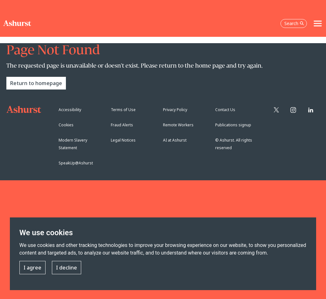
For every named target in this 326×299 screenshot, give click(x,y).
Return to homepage (36, 83)
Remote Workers (178, 125)
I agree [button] (32, 267)
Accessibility (70, 109)
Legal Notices (123, 140)
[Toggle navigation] (318, 23)
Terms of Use (123, 109)
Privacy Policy (175, 109)
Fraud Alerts (122, 125)
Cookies (66, 125)
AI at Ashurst (175, 140)
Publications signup (233, 125)
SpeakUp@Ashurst (76, 163)
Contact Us (225, 109)
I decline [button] (66, 267)
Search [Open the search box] (294, 23)
